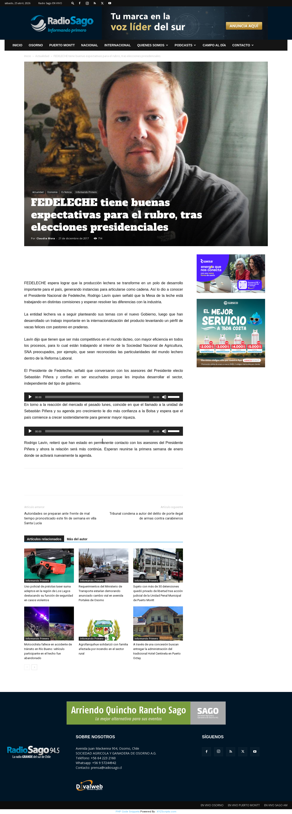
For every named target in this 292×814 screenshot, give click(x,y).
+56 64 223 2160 (103, 758)
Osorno (36, 45)
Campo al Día (214, 45)
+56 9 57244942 (104, 763)
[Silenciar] (164, 397)
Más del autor (77, 539)
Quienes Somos (152, 45)
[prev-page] (27, 667)
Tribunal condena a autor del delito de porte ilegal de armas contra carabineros (146, 515)
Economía (52, 192)
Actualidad (42, 56)
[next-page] (34, 667)
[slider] (97, 397)
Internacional (117, 45)
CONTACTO (243, 45)
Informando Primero (86, 192)
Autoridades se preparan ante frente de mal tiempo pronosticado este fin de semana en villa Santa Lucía (60, 518)
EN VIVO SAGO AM (275, 805)
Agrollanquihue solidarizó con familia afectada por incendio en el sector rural (103, 649)
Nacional (89, 45)
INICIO (17, 45)
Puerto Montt (62, 45)
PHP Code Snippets (128, 811)
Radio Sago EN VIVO (50, 3)
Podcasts (185, 45)
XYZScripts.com (166, 811)
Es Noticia (66, 192)
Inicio (27, 56)
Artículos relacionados (44, 539)
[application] (103, 397)
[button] (72, 3)
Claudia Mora (45, 238)
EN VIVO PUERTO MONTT (244, 805)
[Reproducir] (30, 397)
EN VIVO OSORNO (212, 805)
